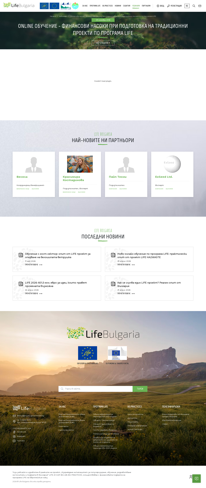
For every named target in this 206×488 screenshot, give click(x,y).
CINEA (164, 424)
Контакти (63, 426)
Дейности (132, 418)
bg (187, 6)
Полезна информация (137, 426)
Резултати (133, 422)
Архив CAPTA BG (135, 429)
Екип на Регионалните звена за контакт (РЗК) (72, 421)
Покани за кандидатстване (106, 434)
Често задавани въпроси (105, 430)
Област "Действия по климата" (103, 425)
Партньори (146, 6)
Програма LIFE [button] (95, 6)
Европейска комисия (171, 420)
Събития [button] (126, 6)
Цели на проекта (135, 414)
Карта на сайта (66, 430)
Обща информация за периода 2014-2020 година (105, 447)
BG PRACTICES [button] (107, 6)
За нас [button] (85, 6)
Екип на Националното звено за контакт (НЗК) (72, 415)
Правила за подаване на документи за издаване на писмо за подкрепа (105, 439)
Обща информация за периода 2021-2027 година (104, 415)
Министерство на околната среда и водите (175, 415)
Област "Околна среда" (104, 420)
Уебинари (136, 6)
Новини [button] (118, 6)
